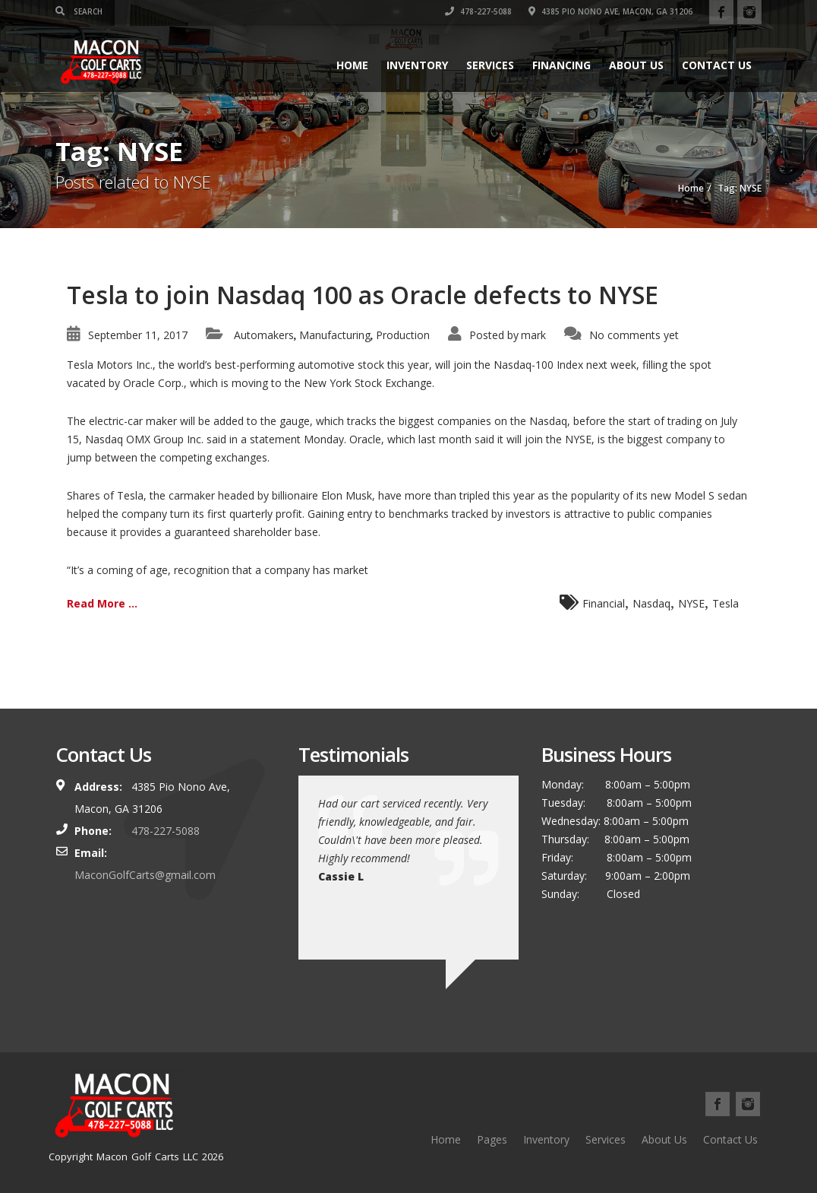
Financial (603, 603)
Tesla (725, 603)
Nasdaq (651, 603)
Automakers (264, 335)
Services (490, 65)
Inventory (417, 65)
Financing (561, 65)
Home (352, 65)
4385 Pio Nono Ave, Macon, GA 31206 (610, 11)
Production (403, 335)
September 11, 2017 (138, 335)
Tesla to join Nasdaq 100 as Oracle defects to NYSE (362, 294)
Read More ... (102, 603)
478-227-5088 (478, 11)
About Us (636, 65)
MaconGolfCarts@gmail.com (145, 875)
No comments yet (634, 335)
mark (533, 335)
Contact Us (717, 65)
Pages (492, 1139)
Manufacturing (335, 335)
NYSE (691, 603)
